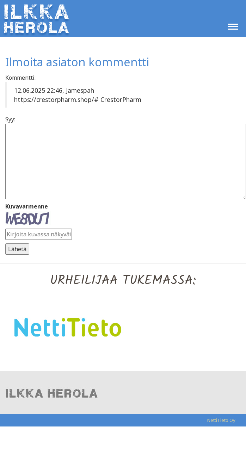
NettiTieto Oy (221, 420)
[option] (123, 326)
